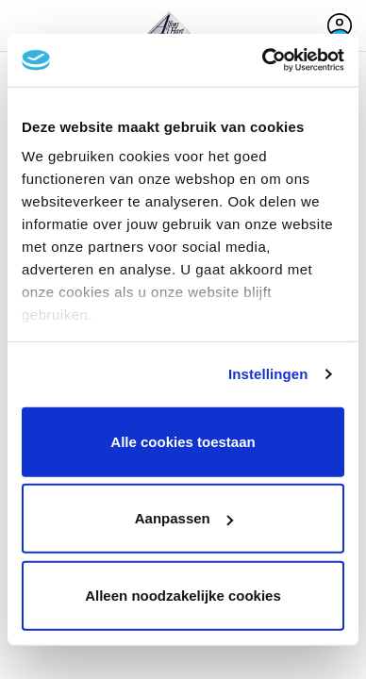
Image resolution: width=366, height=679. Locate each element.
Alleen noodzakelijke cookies (183, 595)
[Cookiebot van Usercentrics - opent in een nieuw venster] (262, 60)
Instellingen (268, 374)
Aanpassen (184, 518)
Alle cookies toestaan (182, 441)
